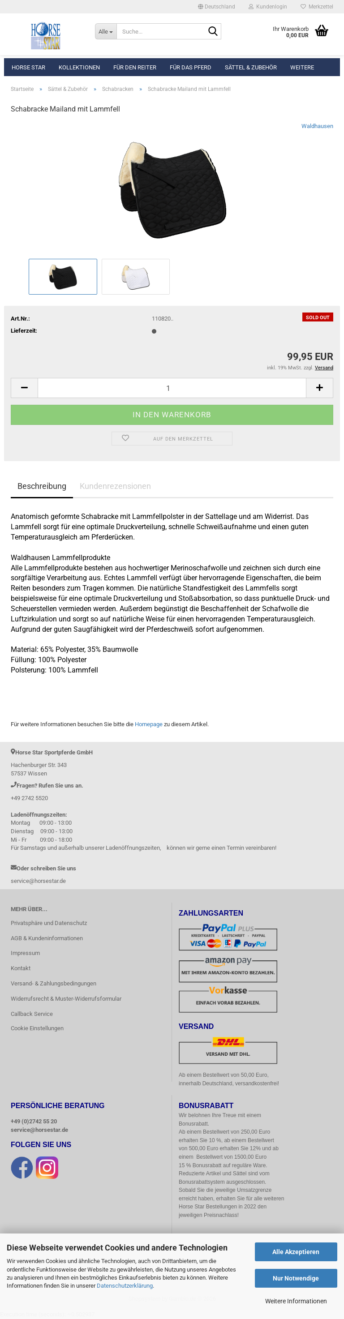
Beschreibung (41, 486)
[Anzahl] (172, 388)
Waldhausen (317, 126)
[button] (216, 6)
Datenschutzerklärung (125, 1285)
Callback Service (32, 1014)
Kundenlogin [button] (268, 7)
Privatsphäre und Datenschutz (49, 923)
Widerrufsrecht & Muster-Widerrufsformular (66, 998)
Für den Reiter (134, 67)
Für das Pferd (190, 67)
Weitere (302, 67)
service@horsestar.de (39, 1129)
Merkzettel (317, 7)
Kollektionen (79, 67)
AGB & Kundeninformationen (47, 938)
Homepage (149, 724)
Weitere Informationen (296, 1301)
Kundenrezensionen (115, 486)
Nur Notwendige (296, 1278)
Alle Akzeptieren (295, 1251)
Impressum (25, 953)
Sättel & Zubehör (251, 67)
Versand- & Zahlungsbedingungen (53, 983)
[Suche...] (105, 31)
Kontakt (20, 968)
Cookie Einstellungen (37, 1028)
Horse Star (28, 67)
